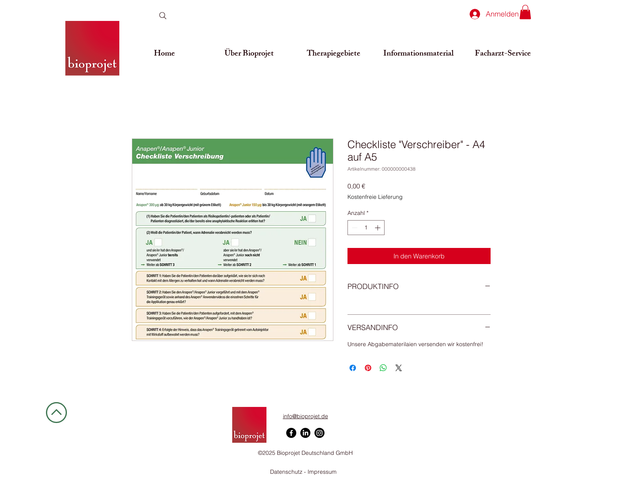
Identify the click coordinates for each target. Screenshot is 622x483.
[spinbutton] (366, 228)
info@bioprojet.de (305, 416)
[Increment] (378, 228)
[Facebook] (291, 433)
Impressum (322, 471)
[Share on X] (399, 368)
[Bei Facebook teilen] (353, 368)
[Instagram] (319, 433)
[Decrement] (354, 228)
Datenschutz (287, 471)
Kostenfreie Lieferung (375, 196)
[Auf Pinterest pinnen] (368, 368)
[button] (525, 12)
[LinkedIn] (305, 433)
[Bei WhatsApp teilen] (383, 368)
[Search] (162, 15)
